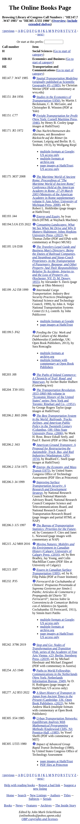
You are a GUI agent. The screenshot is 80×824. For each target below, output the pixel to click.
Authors (55, 795)
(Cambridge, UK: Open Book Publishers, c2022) (54, 698)
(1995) (52, 571)
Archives (46, 805)
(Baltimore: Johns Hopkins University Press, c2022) (54, 230)
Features (31, 805)
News (19, 805)
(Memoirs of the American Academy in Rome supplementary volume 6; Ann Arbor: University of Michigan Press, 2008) (54, 190)
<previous (8, 30)
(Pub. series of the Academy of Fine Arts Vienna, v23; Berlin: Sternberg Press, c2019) (54, 652)
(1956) (51, 98)
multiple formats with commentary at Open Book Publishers (57, 363)
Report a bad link (49, 785)
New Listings (38, 795)
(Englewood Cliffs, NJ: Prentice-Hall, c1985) (55, 725)
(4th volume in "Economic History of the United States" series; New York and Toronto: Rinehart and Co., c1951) (54, 397)
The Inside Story (65, 805)
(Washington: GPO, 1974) (54, 452)
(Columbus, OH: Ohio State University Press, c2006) (54, 424)
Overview (59, 20)
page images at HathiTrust (56, 324)
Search (22, 795)
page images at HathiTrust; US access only (57, 167)
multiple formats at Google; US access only (57, 153)
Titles (67, 795)
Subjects (34, 798)
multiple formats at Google (57, 321)
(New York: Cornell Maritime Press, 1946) (55, 119)
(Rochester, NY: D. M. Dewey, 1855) (55, 264)
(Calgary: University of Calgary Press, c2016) (53, 549)
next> (40, 34)
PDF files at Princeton (54, 764)
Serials (47, 798)
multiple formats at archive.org (52, 160)
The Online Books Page (40, 7)
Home (10, 795)
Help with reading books (19, 785)
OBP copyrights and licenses (39, 819)
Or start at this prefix (30, 41)
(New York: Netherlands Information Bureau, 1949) (54, 676)
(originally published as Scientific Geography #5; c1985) (55, 82)
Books (8, 805)
